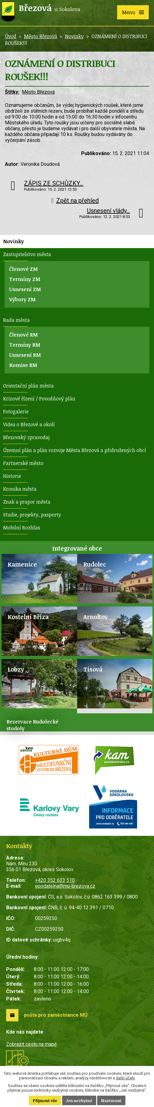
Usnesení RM (25, 355)
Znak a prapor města (26, 501)
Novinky (74, 36)
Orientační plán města (28, 385)
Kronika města (20, 488)
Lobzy (16, 669)
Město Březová (40, 36)
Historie (12, 476)
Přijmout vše (45, 1100)
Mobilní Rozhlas (21, 527)
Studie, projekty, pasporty (32, 514)
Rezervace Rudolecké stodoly (32, 725)
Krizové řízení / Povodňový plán (39, 398)
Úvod (10, 36)
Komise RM (23, 365)
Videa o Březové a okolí (29, 424)
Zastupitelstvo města (27, 254)
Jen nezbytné (79, 1100)
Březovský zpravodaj (26, 437)
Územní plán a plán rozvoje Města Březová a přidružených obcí (74, 450)
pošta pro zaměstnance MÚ (56, 1015)
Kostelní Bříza (28, 617)
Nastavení (111, 1100)
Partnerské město (23, 463)
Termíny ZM (24, 279)
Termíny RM (24, 344)
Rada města (16, 320)
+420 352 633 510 (55, 880)
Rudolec (94, 564)
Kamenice (22, 564)
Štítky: (12, 92)
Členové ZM (23, 269)
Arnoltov (95, 617)
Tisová (92, 669)
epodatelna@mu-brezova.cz (65, 886)
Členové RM (23, 334)
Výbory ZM (22, 299)
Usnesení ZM (25, 289)
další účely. (125, 1078)
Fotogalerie (16, 411)
